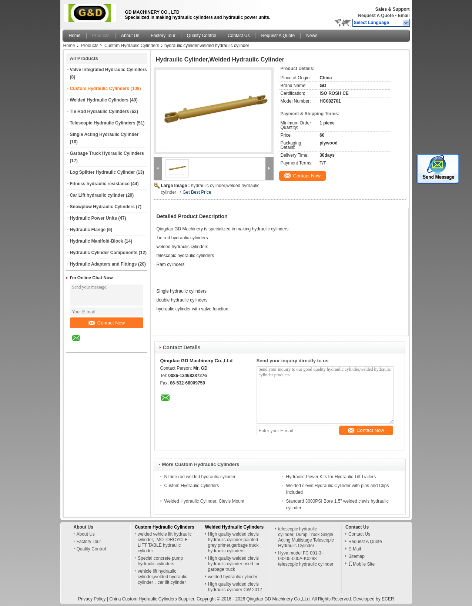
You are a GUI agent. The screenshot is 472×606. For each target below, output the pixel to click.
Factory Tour (163, 35)
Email (403, 15)
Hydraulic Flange (88, 229)
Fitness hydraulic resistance (100, 183)
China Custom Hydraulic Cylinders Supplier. (153, 599)
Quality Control (201, 35)
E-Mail (354, 549)
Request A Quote (376, 15)
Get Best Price (197, 192)
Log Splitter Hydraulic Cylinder (102, 172)
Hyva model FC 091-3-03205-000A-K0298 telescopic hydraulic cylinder (305, 558)
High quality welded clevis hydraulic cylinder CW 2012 (235, 587)
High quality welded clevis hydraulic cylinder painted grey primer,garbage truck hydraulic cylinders (233, 542)
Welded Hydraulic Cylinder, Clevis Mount (204, 501)
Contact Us (239, 35)
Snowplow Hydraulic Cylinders (102, 206)
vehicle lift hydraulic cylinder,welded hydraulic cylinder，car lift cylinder (162, 577)
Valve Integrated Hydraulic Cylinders (108, 69)
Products (101, 35)
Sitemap (356, 556)
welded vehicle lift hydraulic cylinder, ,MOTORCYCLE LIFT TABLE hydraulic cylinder (164, 542)
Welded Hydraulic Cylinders (99, 100)
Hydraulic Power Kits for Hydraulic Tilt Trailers (331, 476)
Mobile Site (361, 564)
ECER (388, 599)
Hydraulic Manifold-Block (96, 241)
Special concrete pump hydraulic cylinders (160, 561)
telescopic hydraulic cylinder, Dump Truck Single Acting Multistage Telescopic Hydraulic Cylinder (306, 537)
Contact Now (106, 323)
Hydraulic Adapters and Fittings (103, 264)
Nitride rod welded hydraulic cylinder (200, 476)
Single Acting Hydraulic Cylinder (104, 134)
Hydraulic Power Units (93, 218)
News (311, 35)
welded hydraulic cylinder (233, 576)
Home (75, 35)
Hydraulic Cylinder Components (104, 252)
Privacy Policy (92, 599)
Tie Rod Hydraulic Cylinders (99, 111)
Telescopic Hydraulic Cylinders (102, 123)
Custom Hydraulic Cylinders (131, 45)
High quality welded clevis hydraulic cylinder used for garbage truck (234, 564)
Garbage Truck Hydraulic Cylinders (107, 153)
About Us (130, 35)
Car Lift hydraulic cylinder (97, 195)
